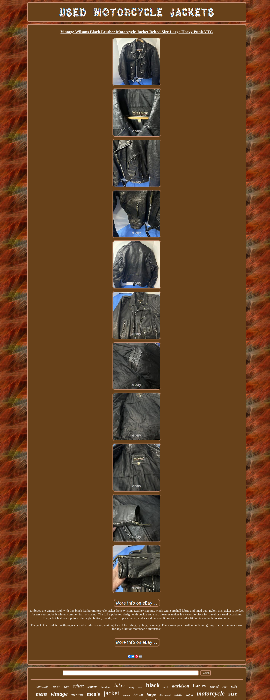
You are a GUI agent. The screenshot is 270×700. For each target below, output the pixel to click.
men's (93, 694)
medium (77, 695)
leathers (92, 686)
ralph (189, 695)
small (166, 687)
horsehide (106, 687)
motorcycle (211, 693)
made (140, 688)
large (151, 694)
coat (224, 686)
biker (119, 685)
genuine (42, 686)
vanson (126, 695)
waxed (214, 686)
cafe (234, 686)
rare (66, 686)
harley (199, 685)
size (232, 693)
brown (138, 695)
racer (55, 686)
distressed (165, 695)
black (153, 685)
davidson (180, 685)
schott (78, 686)
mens (41, 694)
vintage (59, 694)
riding (131, 687)
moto (178, 694)
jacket (111, 693)
